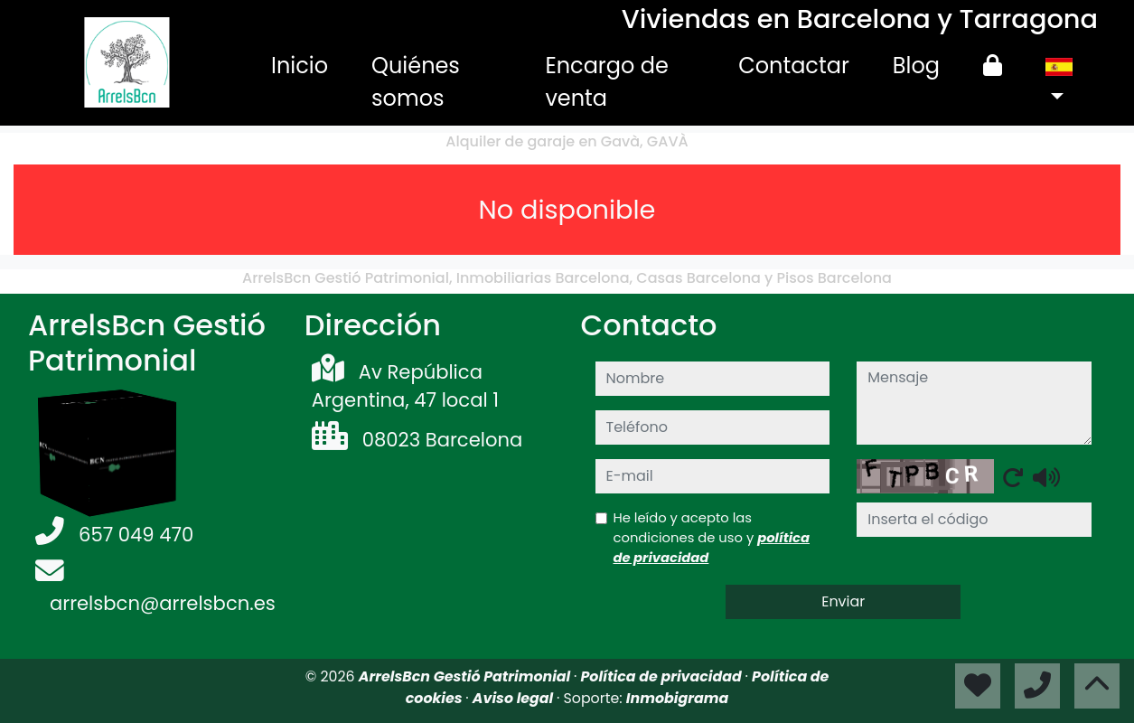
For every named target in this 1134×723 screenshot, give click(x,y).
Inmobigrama (677, 698)
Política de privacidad (662, 676)
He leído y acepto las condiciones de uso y (712, 537)
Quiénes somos (415, 82)
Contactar (793, 65)
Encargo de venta (607, 82)
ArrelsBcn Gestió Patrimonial (466, 676)
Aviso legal (515, 698)
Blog (916, 65)
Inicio (299, 65)
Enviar (843, 601)
